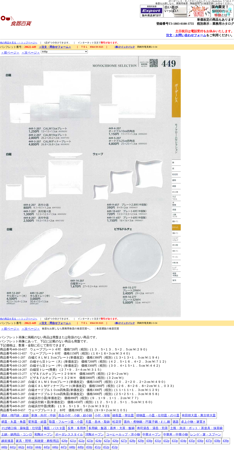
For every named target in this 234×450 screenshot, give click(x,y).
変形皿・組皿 (37, 421)
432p (166, 440)
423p (90, 440)
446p (55, 447)
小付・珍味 (102, 415)
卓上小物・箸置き (193, 421)
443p (30, 447)
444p (38, 447)
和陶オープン (43, 434)
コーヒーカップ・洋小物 (123, 434)
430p (149, 440)
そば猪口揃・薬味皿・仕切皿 (21, 428)
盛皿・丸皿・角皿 (13, 421)
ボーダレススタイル (69, 434)
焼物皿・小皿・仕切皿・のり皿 (157, 415)
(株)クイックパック (125, 47)
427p (124, 440)
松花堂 (117, 421)
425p (107, 440)
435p (192, 440)
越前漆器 (7, 440)
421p (73, 440)
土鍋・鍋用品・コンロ (16, 434)
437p (209, 440)
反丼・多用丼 (77, 428)
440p (4, 447)
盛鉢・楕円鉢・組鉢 (15, 415)
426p (115, 440)
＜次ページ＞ (30, 52)
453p (115, 447)
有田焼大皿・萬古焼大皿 (199, 415)
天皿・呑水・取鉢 (97, 421)
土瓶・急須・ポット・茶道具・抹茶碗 (196, 428)
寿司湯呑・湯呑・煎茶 (152, 428)
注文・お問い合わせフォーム (186, 35)
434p (183, 440)
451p (98, 447)
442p (21, 447)
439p (226, 440)
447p (64, 447)
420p (64, 440)
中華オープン (151, 434)
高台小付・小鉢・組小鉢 (75, 415)
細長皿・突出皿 (123, 415)
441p (13, 447)
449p (81, 447)
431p (158, 440)
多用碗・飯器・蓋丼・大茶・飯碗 (111, 428)
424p (98, 440)
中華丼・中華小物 (175, 434)
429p (141, 440)
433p (175, 440)
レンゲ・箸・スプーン (205, 434)
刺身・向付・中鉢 (43, 415)
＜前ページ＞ (10, 52)
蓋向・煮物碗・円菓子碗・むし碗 (147, 421)
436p (200, 440)
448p (72, 447)
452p (106, 447)
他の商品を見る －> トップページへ (18, 42)
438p (217, 440)
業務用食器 (182, 3)
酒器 (175, 421)
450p (89, 447)
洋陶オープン (94, 434)
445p (47, 447)
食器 (157, 3)
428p (132, 440)
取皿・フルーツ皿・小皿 (66, 421)
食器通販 (101, 328)
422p (81, 440)
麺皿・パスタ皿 (54, 428)
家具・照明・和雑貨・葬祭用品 (37, 440)
